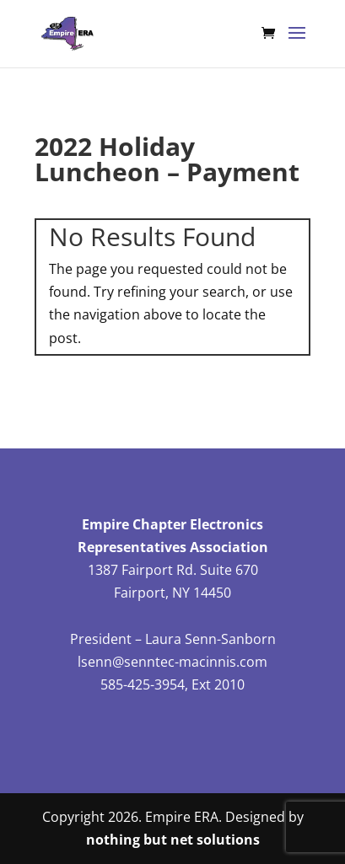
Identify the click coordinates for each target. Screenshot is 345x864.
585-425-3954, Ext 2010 (172, 684)
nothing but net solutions (173, 839)
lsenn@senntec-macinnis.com (172, 661)
